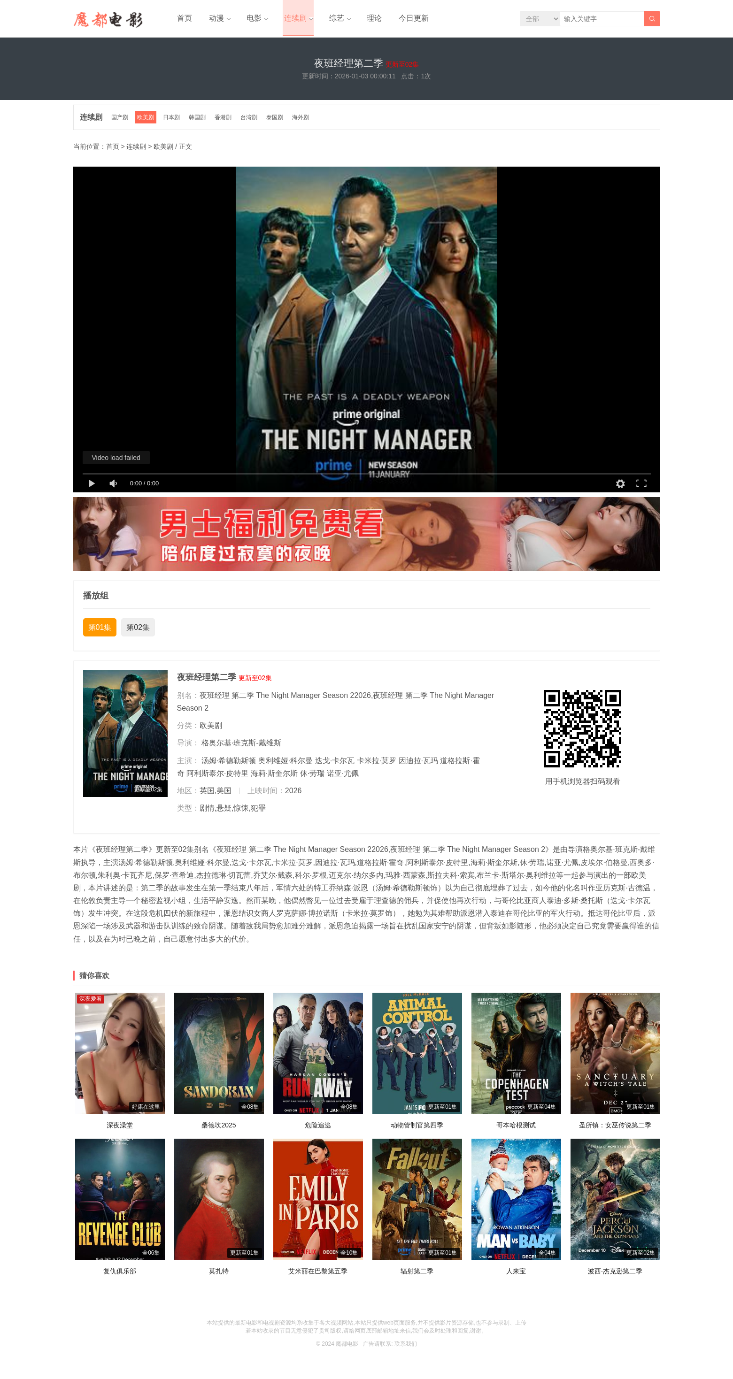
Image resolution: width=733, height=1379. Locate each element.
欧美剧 (147, 121)
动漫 (212, 19)
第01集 (100, 632)
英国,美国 (215, 795)
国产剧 (121, 121)
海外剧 (305, 121)
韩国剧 (200, 121)
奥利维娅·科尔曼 (285, 764)
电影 (248, 19)
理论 (364, 19)
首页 (183, 19)
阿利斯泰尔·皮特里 (217, 777)
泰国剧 (278, 121)
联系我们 (405, 1348)
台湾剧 (252, 121)
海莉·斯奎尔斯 (274, 777)
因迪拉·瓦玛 (418, 764)
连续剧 (288, 19)
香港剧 (226, 121)
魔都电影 (347, 1348)
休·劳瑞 (312, 777)
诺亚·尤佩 (343, 777)
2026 (293, 795)
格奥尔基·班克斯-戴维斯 (241, 747)
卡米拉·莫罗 (376, 764)
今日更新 (401, 19)
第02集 (138, 632)
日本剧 (173, 121)
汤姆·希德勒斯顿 (228, 764)
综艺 (328, 19)
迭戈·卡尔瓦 (335, 764)
